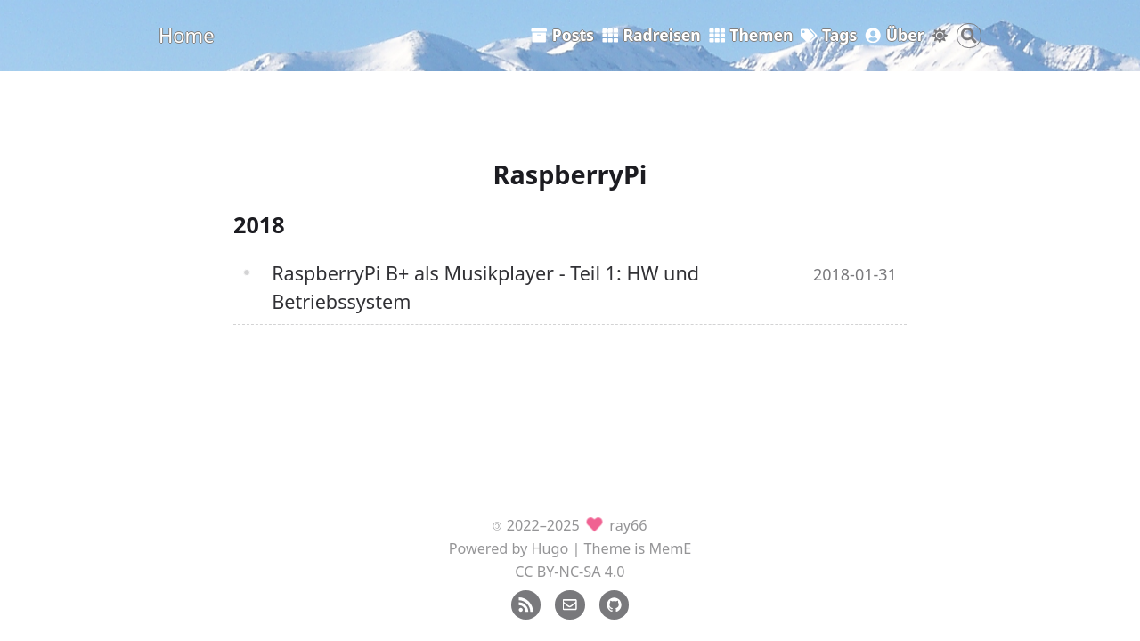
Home (187, 34)
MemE (669, 548)
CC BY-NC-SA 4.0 (569, 571)
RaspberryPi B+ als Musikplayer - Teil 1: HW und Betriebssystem (485, 287)
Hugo (550, 548)
